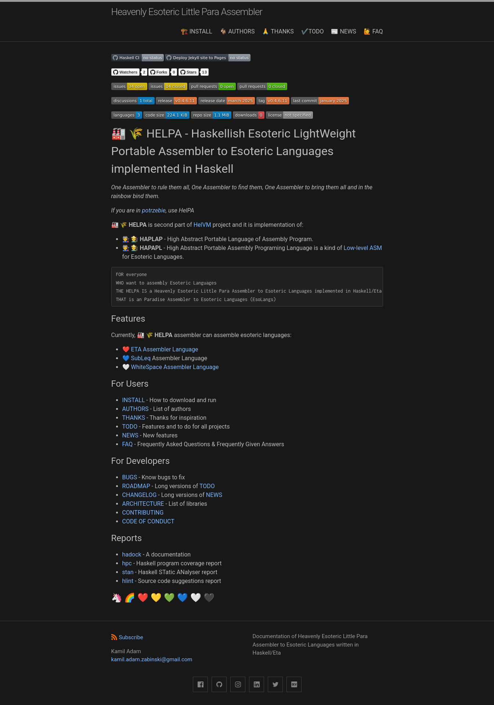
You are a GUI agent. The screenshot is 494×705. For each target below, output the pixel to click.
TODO (130, 426)
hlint (128, 580)
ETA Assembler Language (164, 349)
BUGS (129, 477)
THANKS (133, 417)
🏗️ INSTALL (196, 31)
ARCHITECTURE (143, 503)
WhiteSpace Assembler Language (175, 367)
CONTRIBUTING (143, 512)
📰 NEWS (343, 31)
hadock (131, 554)
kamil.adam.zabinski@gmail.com (151, 659)
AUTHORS (135, 408)
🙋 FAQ (373, 31)
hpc (127, 563)
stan (128, 572)
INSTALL (133, 400)
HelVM (202, 224)
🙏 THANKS (277, 31)
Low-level (356, 247)
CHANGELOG (139, 494)
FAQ (127, 444)
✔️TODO (312, 31)
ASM (375, 247)
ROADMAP (136, 486)
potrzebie (154, 210)
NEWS (130, 435)
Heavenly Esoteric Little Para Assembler (187, 11)
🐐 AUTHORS (237, 31)
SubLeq (141, 358)
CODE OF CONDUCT (148, 521)
